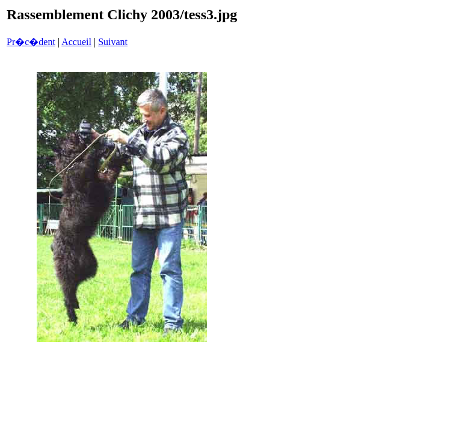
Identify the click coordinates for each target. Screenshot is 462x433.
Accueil (76, 42)
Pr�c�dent (31, 42)
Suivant (113, 42)
